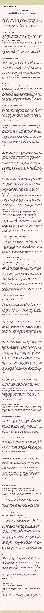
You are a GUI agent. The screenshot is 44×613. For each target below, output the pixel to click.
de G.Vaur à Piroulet (9, 6)
